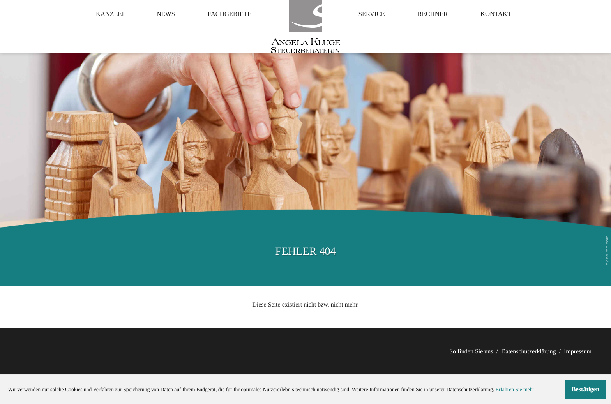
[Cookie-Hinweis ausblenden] (585, 389)
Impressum (578, 351)
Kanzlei (90, 25)
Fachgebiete (224, 25)
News (152, 25)
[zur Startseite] (305, 33)
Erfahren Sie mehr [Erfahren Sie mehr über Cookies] (514, 389)
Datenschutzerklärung (528, 351)
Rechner (444, 25)
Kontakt (515, 25)
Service (376, 25)
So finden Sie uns (471, 351)
